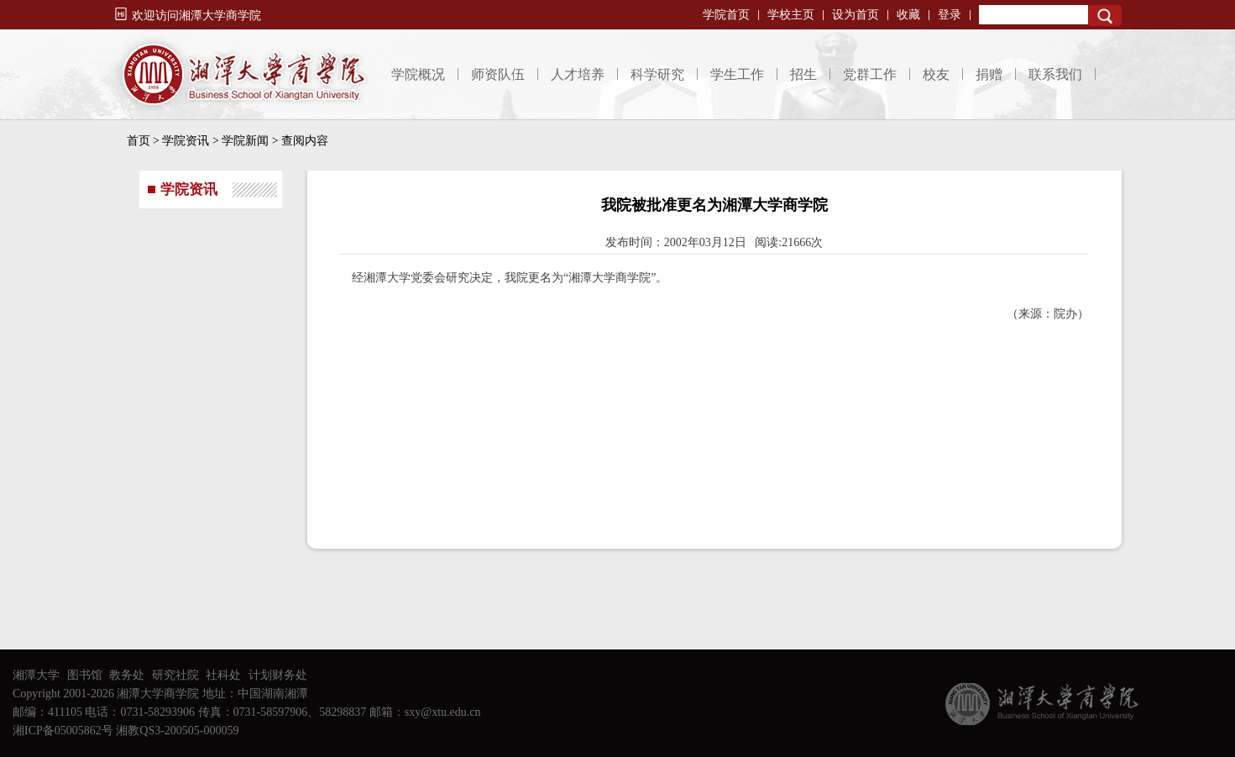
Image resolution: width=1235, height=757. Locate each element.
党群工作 (870, 74)
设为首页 (855, 14)
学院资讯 (185, 140)
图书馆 (84, 675)
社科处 (223, 675)
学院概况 (418, 74)
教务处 (126, 675)
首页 (138, 140)
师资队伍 (498, 74)
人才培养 (577, 74)
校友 (936, 74)
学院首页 (726, 14)
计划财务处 (278, 675)
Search (1105, 15)
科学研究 (657, 74)
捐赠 (989, 74)
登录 (949, 14)
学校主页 (790, 14)
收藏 (908, 14)
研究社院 (175, 675)
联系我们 (1055, 74)
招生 (803, 74)
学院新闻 (245, 140)
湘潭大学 (36, 675)
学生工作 (737, 74)
